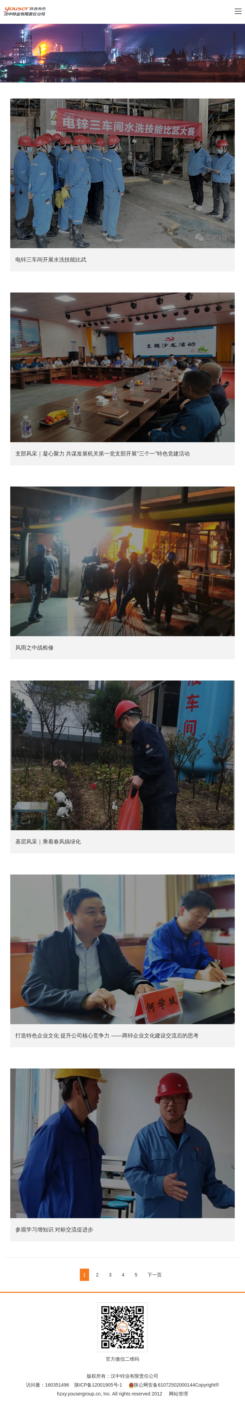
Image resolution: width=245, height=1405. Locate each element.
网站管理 (178, 1393)
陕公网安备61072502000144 (162, 1385)
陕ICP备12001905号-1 (98, 1385)
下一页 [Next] (154, 1274)
